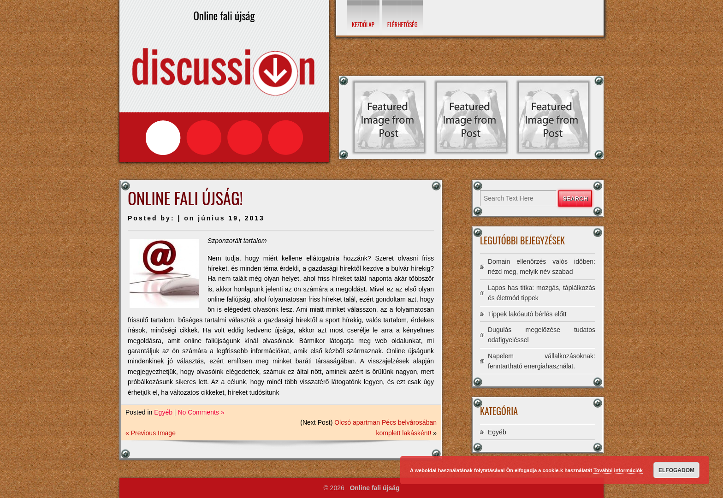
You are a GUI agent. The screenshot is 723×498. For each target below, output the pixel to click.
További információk (618, 470)
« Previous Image (150, 433)
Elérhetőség (402, 24)
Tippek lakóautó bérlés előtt (527, 314)
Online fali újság (374, 488)
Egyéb (163, 412)
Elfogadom (676, 470)
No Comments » (201, 412)
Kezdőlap (363, 24)
